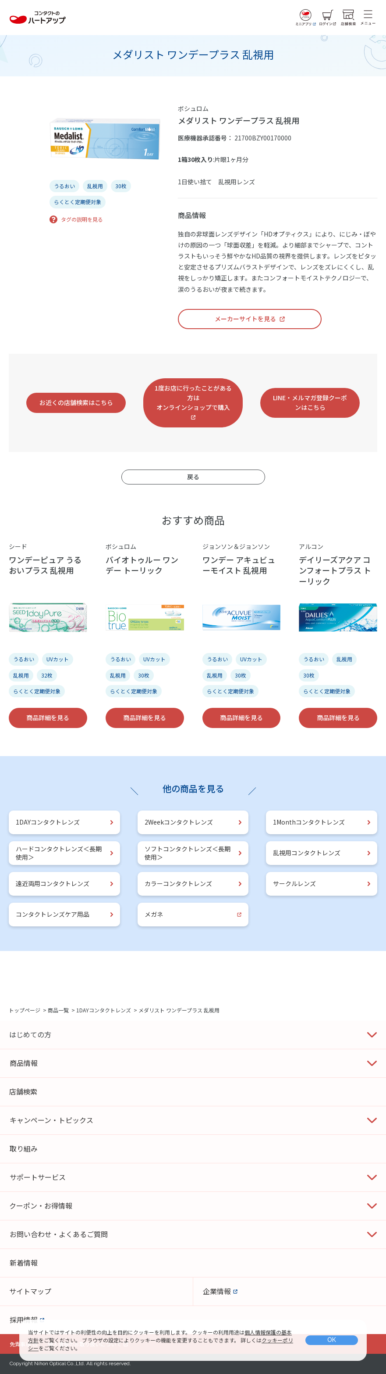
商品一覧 (58, 1010)
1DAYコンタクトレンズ (48, 822)
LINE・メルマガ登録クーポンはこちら (310, 402)
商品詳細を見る (47, 717)
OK (331, 1339)
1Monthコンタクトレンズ (309, 822)
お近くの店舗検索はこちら (76, 402)
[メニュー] (368, 17)
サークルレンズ (294, 883)
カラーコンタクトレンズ (178, 883)
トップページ (24, 1010)
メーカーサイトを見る (245, 318)
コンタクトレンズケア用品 (52, 914)
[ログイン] (327, 17)
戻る (193, 476)
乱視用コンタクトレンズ (306, 852)
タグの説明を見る (82, 219)
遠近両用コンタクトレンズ (52, 883)
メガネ (154, 914)
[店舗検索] (348, 17)
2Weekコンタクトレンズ (179, 822)
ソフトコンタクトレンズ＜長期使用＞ (187, 852)
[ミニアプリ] (306, 17)
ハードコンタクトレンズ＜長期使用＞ (59, 852)
